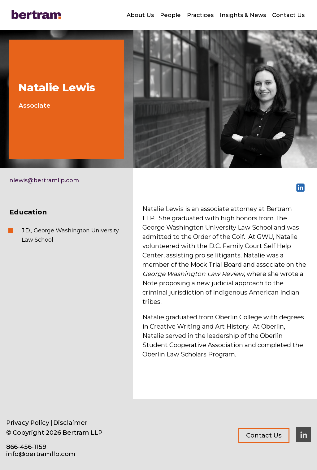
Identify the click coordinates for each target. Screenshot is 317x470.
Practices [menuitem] (200, 15)
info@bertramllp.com (41, 454)
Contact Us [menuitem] (288, 15)
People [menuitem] (170, 15)
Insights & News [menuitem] (243, 15)
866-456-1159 (26, 447)
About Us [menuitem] (140, 15)
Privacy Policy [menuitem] (27, 422)
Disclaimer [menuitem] (70, 422)
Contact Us (264, 435)
